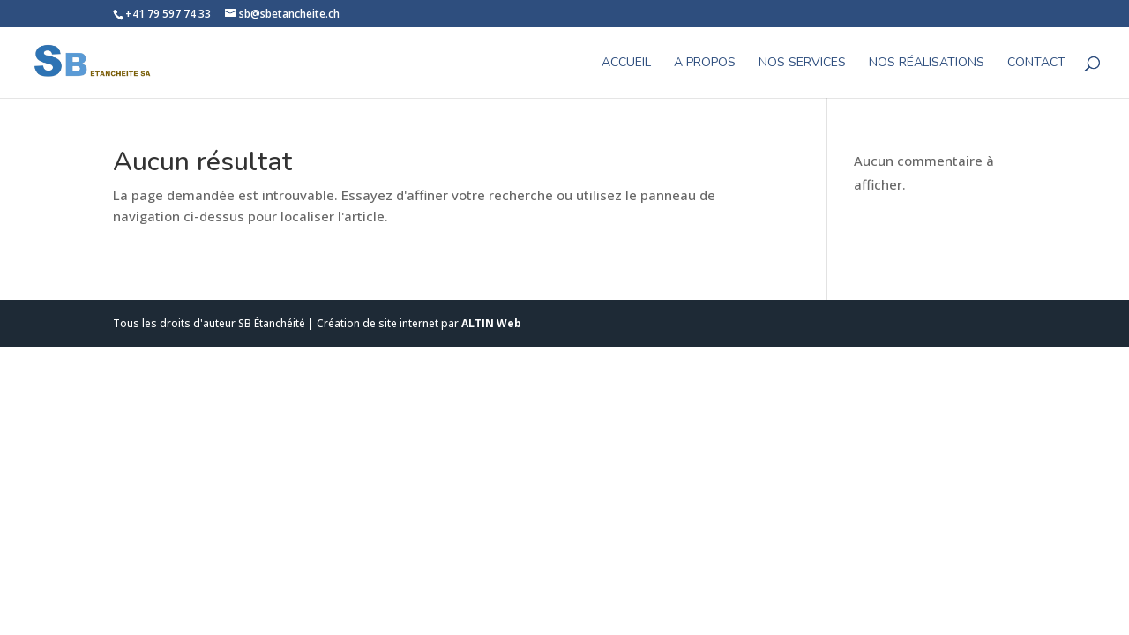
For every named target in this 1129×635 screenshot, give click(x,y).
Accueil (626, 63)
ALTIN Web (491, 323)
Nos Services (802, 63)
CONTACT (1036, 63)
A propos (705, 63)
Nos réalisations (926, 63)
